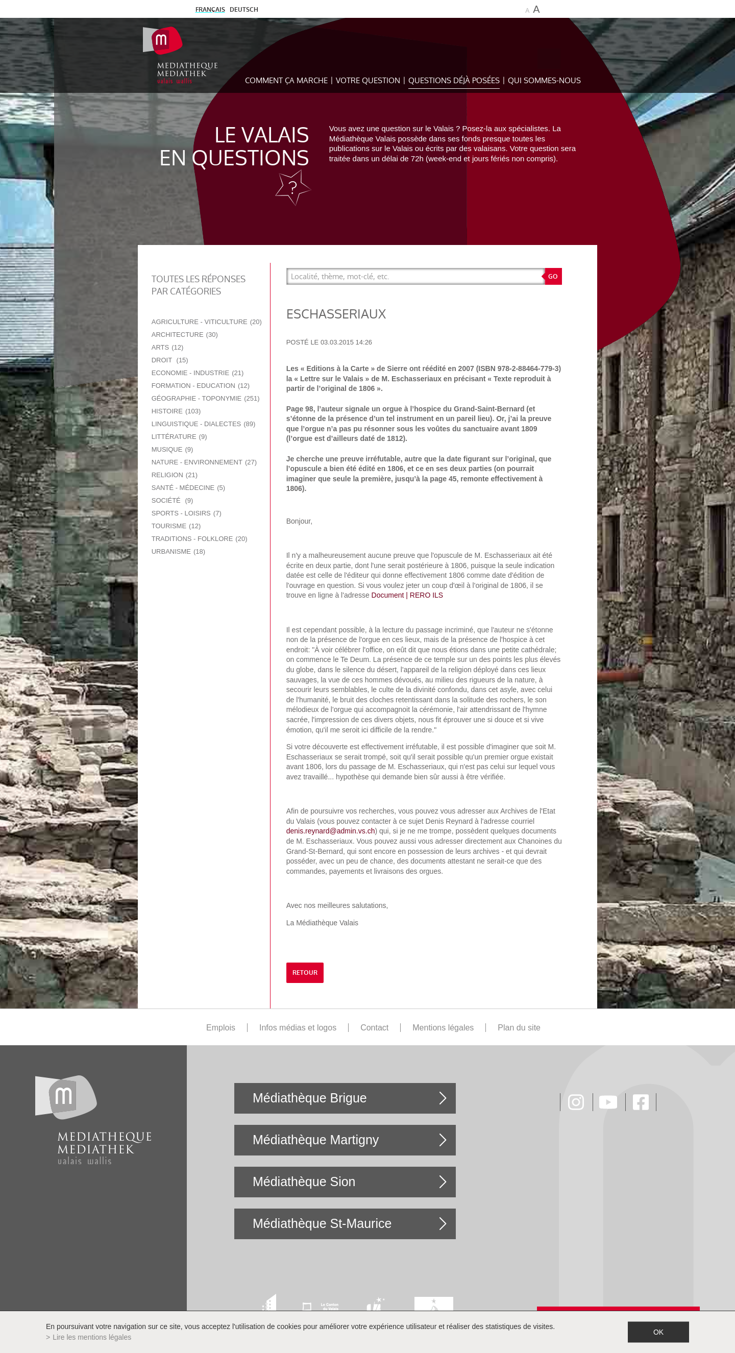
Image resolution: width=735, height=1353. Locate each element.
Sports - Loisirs (187, 513)
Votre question (368, 80)
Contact (374, 1027)
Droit (170, 360)
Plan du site (519, 1027)
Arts (168, 347)
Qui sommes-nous (544, 80)
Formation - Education (201, 385)
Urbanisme (178, 551)
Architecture (185, 334)
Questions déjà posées (454, 80)
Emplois (220, 1027)
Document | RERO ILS (408, 595)
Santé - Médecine (188, 487)
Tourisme (176, 526)
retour (304, 973)
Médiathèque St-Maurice (322, 1223)
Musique (172, 449)
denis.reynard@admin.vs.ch (330, 831)
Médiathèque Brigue (310, 1098)
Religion (175, 475)
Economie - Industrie (198, 373)
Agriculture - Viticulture (207, 322)
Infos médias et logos (297, 1027)
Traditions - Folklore (200, 539)
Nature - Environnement (204, 462)
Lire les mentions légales (92, 1337)
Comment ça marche (286, 80)
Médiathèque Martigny (316, 1140)
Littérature (179, 436)
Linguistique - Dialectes (204, 424)
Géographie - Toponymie (206, 398)
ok (658, 1332)
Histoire (176, 411)
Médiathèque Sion (304, 1181)
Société (172, 500)
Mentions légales (443, 1027)
